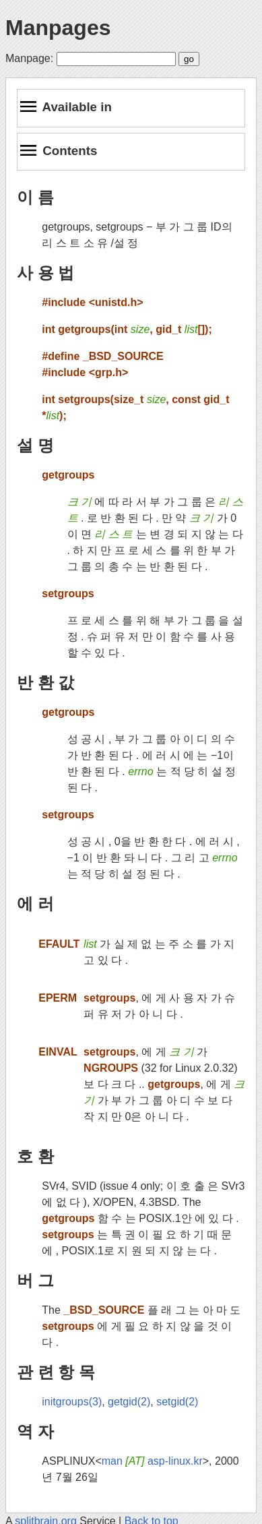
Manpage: (29, 58)
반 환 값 (45, 682)
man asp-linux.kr (152, 1461)
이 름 (35, 197)
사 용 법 (45, 273)
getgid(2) (129, 1401)
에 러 (35, 903)
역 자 (35, 1431)
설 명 (35, 445)
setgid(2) (177, 1401)
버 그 (35, 1280)
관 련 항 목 (56, 1372)
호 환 (35, 1156)
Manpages (57, 28)
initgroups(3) (72, 1401)
